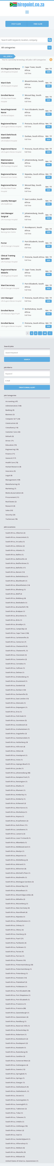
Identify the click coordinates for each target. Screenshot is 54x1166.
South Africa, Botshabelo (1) (16, 602)
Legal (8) (9, 475)
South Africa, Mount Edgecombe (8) (19, 895)
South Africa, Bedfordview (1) (17, 563)
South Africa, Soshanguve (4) (17, 1065)
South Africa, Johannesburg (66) (18, 773)
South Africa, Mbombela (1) (16, 842)
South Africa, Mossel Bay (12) (17, 886)
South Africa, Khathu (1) (15, 786)
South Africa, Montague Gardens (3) (20, 882)
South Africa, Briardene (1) (16, 616)
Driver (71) (10, 441)
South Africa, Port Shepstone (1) (18, 995)
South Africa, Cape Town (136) (17, 633)
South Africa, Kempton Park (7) (17, 777)
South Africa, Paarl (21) (14, 938)
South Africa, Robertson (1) (16, 1034)
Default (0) (10, 436)
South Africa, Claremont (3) (16, 655)
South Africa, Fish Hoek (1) (16, 716)
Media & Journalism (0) (14, 493)
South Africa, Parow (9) (14, 951)
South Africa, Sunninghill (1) (16, 1104)
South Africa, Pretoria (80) (16, 1008)
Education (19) (11, 445)
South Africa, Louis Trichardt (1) (18, 838)
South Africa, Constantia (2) (16, 659)
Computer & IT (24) (13, 419)
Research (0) (10, 506)
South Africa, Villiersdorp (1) (17, 1143)
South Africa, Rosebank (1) (16, 1047)
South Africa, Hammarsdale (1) (18, 738)
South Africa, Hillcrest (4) (15, 746)
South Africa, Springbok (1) (16, 1074)
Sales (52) (9, 510)
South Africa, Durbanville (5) (16, 694)
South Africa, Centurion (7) (16, 642)
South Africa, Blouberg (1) (16, 589)
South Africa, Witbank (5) (15, 1156)
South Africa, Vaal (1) (14, 1135)
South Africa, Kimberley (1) (16, 794)
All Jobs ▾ (7, 56)
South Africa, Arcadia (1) (15, 542)
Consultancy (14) (12, 427)
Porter (4, 243)
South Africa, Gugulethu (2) (16, 733)
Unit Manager (7, 298)
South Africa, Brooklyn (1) (15, 624)
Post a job (16, 24)
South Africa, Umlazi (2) (15, 1130)
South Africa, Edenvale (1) (16, 703)
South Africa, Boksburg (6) (16, 598)
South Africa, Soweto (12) (15, 1069)
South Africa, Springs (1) (15, 1078)
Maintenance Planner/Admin (7, 161)
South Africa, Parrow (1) (15, 956)
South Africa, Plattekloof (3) (16, 982)
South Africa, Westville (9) (16, 1152)
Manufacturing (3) (13, 484)
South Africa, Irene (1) (14, 760)
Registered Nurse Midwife (9, 271)
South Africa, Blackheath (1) (16, 581)
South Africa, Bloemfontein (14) (18, 585)
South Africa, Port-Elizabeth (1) (18, 999)
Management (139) (13, 480)
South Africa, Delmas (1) (15, 672)
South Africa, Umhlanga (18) (16, 1126)
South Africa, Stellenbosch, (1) (17, 1091)
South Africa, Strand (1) (15, 1095)
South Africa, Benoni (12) (15, 572)
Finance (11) (10, 454)
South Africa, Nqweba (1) (15, 917)
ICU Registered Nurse (10, 68)
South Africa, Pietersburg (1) (17, 973)
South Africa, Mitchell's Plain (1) (18, 873)
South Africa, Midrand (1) (15, 864)
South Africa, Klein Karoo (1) (16, 808)
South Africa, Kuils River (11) (16, 825)
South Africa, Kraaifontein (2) (17, 821)
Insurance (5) (11, 471)
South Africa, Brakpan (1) (15, 611)
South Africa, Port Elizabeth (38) (18, 991)
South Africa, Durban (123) (16, 690)
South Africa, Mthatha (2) (15, 899)
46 (45, 333)
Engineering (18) (12, 449)
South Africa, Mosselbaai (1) (16, 890)
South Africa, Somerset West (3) (18, 1061)
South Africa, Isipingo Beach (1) (18, 764)
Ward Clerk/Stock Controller (8, 136)
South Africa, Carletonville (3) (17, 637)
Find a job (38, 24)
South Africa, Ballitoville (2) (16, 559)
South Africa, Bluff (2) (14, 594)
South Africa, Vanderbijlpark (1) (18, 1139)
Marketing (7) (11, 488)
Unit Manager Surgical (7, 215)
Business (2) (10, 414)
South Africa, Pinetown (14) (16, 978)
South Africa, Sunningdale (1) (17, 1100)
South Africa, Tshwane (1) (16, 1117)
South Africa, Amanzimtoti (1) (17, 537)
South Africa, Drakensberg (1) (17, 677)
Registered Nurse (9, 123)
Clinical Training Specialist (8, 257)
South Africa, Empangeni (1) (16, 707)
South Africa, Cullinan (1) (15, 668)
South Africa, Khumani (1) (15, 790)
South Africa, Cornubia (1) (16, 664)
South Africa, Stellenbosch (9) (17, 1087)
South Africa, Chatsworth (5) (16, 646)
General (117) (11, 458)
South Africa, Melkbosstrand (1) (18, 847)
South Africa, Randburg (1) (16, 1021)
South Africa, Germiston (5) (16, 720)
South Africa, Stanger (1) (15, 1082)
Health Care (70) (12, 462)
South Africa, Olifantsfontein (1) (18, 921)
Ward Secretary (8, 285)
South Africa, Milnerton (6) (16, 869)
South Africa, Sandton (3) (15, 1056)
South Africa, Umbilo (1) (15, 1122)
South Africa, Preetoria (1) (16, 1004)
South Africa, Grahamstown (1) (17, 729)
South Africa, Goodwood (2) (16, 725)
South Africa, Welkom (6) (15, 1148)
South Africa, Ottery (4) (14, 930)
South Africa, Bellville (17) (16, 568)
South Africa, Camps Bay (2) (16, 629)
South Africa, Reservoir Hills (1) (18, 1026)
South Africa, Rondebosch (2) (17, 1039)
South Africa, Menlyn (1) (15, 851)
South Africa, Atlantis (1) (15, 550)
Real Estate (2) (11, 502)
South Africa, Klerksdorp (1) (16, 812)
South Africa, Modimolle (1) (16, 877)
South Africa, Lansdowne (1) (16, 829)
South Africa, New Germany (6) (18, 908)
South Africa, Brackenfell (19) (17, 607)
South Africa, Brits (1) (14, 620)
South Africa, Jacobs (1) (14, 768)
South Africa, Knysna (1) (15, 816)
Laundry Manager (9, 201)
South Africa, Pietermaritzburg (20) (19, 965)
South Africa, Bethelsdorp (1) (17, 576)
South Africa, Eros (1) (14, 712)
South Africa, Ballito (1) (14, 554)
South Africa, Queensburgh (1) (17, 1013)
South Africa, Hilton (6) (14, 751)
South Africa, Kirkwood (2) (16, 803)
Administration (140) (13, 406)
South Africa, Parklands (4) (16, 943)
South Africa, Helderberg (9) (17, 742)
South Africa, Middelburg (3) (17, 860)
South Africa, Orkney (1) (15, 925)
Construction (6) (12, 423)
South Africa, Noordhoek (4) (16, 912)
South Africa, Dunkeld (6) (15, 685)
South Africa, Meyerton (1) (16, 855)
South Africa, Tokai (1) (14, 1113)
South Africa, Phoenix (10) (16, 960)
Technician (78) (11, 519)
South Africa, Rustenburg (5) (16, 1052)
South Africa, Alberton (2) (15, 533)
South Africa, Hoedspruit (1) (16, 755)
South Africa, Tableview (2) (16, 1109)
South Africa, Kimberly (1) (15, 799)
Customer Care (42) (13, 432)
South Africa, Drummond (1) (16, 681)
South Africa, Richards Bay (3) (17, 1030)
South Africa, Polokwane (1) (16, 986)
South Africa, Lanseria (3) (15, 834)
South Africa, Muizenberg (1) (17, 903)
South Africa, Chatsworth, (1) (17, 650)
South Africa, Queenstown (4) (17, 1017)
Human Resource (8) (13, 467)
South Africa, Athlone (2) (15, 546)
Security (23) (10, 515)
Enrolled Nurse (7, 95)
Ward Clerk (6, 82)
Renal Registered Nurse (8, 111)
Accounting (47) (12, 401)
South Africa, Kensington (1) (16, 781)
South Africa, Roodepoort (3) (17, 1043)
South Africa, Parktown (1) (16, 947)
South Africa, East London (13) (17, 698)
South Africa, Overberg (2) (16, 934)
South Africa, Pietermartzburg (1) (19, 969)
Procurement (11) (12, 497)
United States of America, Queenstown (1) (22, 1161)
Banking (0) (10, 410)
